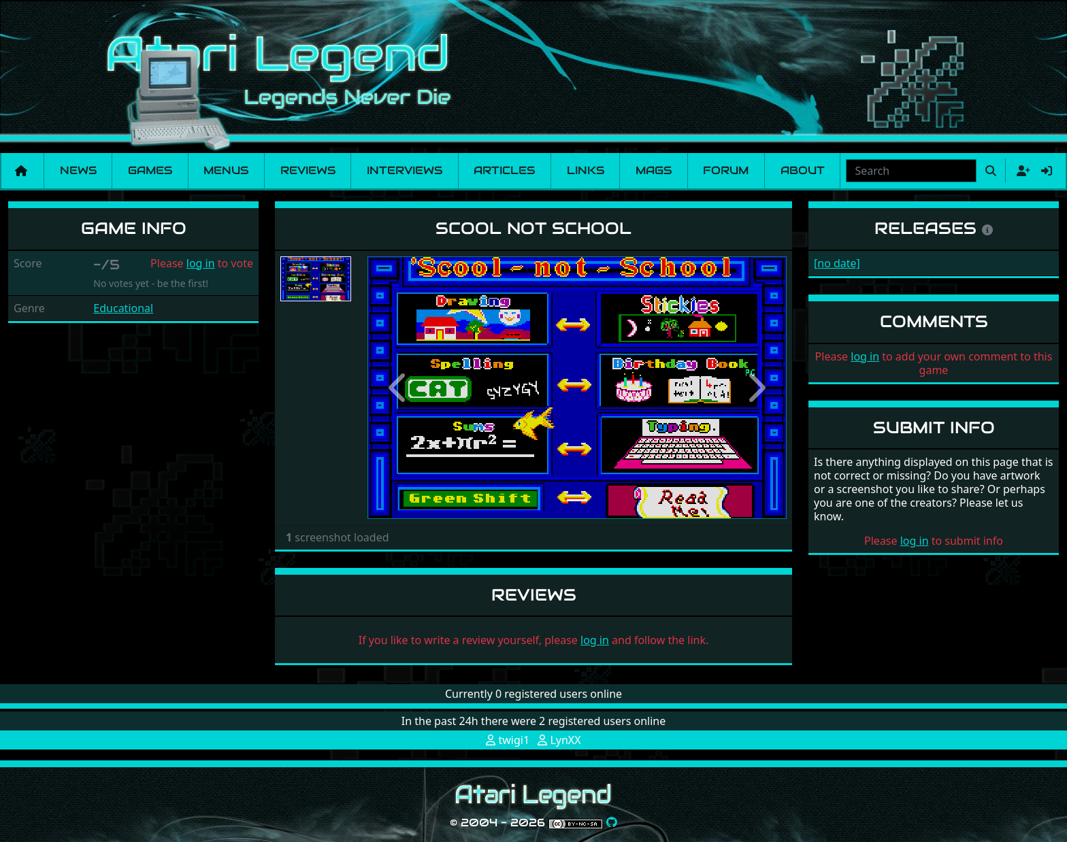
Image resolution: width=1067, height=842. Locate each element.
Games (150, 170)
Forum (726, 170)
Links (585, 170)
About (803, 170)
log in (200, 263)
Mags (654, 170)
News (78, 170)
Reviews (307, 170)
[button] (398, 387)
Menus (225, 170)
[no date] (837, 263)
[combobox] (911, 170)
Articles (504, 170)
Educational (123, 308)
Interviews (404, 170)
